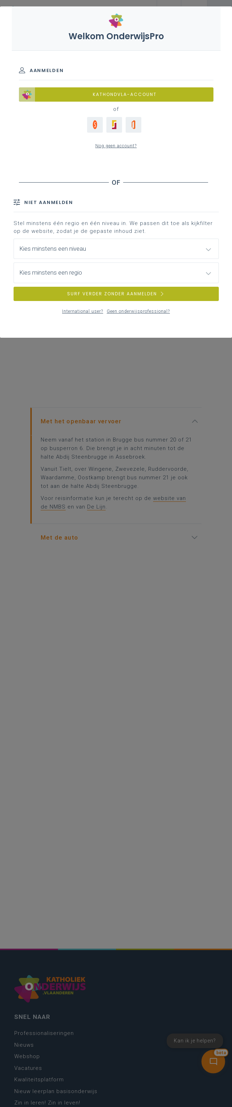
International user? (82, 311)
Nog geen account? (116, 145)
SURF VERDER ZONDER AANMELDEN (116, 294)
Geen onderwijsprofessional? (138, 311)
